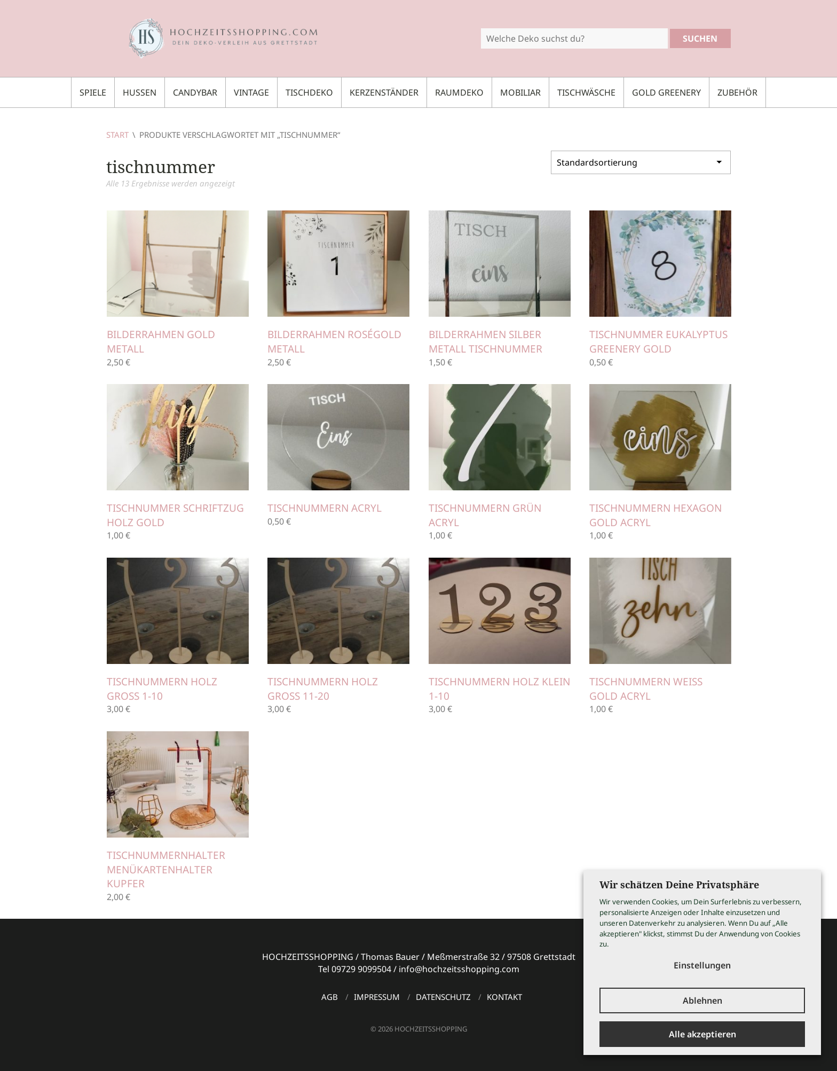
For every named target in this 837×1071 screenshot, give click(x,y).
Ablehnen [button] (702, 1000)
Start (117, 134)
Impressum (377, 996)
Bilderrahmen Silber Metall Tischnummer (485, 341)
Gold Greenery (666, 92)
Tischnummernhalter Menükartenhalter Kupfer (166, 869)
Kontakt (504, 996)
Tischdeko (309, 92)
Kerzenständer (384, 92)
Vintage (251, 92)
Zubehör (737, 92)
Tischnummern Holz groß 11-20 (322, 689)
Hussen (139, 92)
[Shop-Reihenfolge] (641, 161)
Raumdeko (459, 92)
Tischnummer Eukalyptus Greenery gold (658, 341)
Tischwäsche (586, 92)
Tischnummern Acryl (324, 508)
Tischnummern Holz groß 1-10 (162, 689)
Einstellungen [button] (702, 965)
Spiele (93, 92)
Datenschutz (443, 996)
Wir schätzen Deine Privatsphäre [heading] (679, 884)
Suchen (700, 38)
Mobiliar (520, 92)
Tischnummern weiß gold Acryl (645, 689)
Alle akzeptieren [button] (702, 1034)
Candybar (195, 92)
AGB (329, 996)
